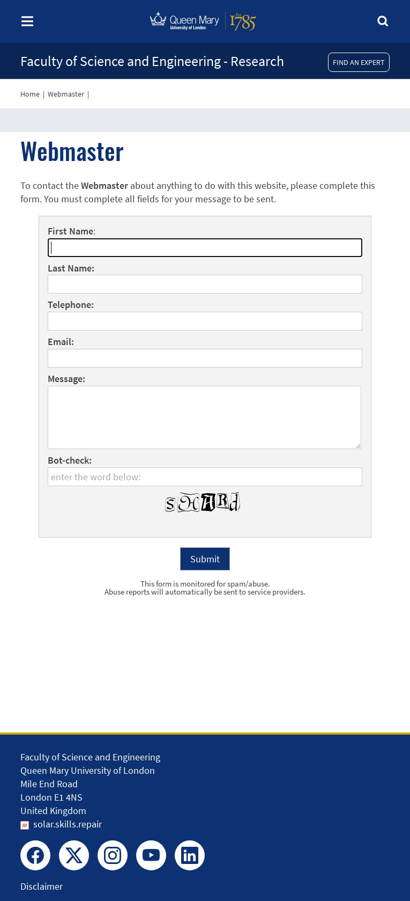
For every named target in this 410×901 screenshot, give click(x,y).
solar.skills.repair (67, 824)
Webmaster (66, 94)
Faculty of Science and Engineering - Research (152, 61)
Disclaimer (41, 886)
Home (30, 94)
